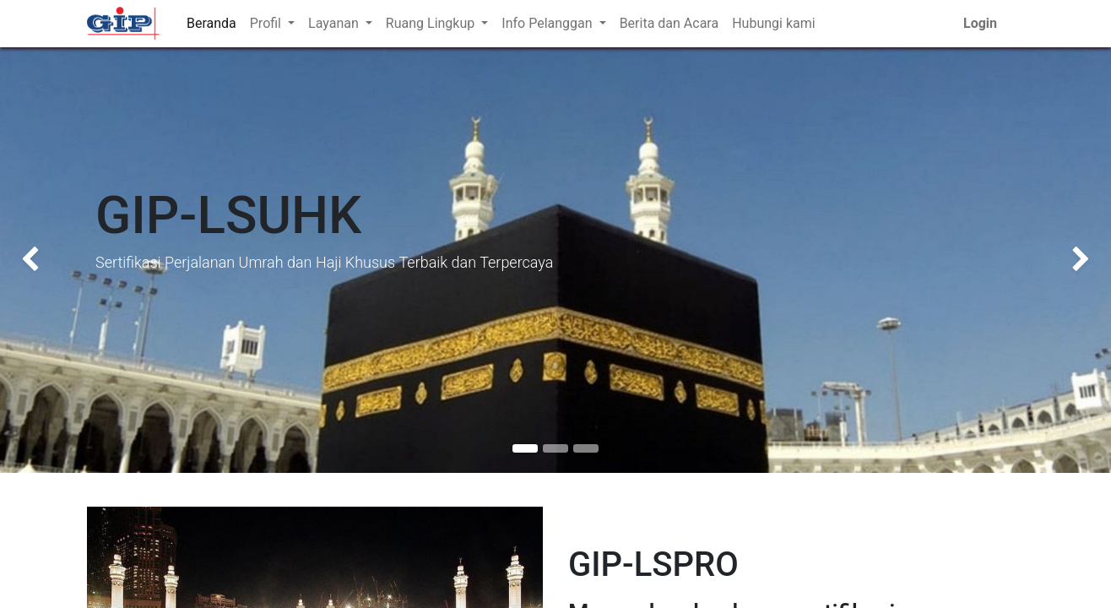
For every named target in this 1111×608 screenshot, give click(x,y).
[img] (44, 260)
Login (980, 23)
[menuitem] (211, 24)
